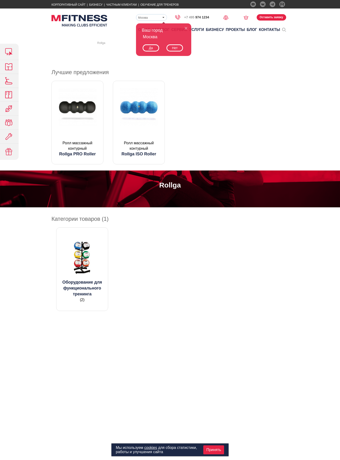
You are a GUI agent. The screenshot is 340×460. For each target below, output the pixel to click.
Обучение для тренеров (159, 4)
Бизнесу (95, 4)
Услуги (196, 30)
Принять (213, 450)
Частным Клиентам (121, 4)
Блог (252, 30)
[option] (77, 122)
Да (151, 48)
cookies (150, 448)
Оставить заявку (271, 17)
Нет (175, 48)
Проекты (235, 30)
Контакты (269, 30)
